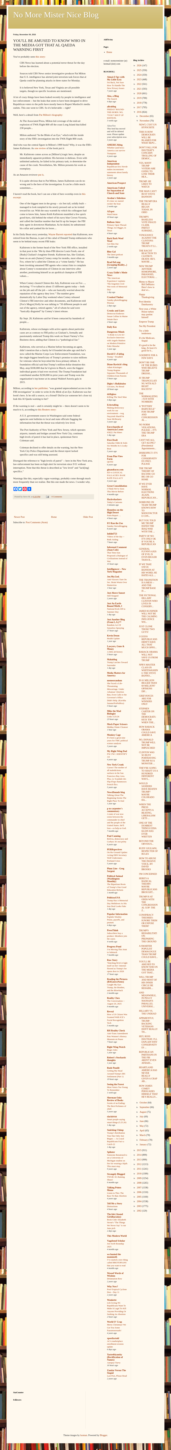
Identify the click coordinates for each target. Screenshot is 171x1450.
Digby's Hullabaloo (116, 383)
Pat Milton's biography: (51, 114)
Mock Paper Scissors (117, 724)
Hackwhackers (114, 499)
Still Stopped (112, 595)
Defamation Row (114, 1278)
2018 (139, 103)
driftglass (111, 394)
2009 (139, 1178)
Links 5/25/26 (113, 716)
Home (54, 517)
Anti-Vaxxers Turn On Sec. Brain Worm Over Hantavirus (117, 582)
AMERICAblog (114, 145)
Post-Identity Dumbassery (146, 303)
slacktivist (112, 1116)
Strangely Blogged (116, 1174)
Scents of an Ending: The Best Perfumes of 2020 (116, 1106)
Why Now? (112, 1286)
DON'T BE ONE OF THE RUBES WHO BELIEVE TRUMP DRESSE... (148, 368)
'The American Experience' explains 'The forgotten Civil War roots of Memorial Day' (117, 284)
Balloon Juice (113, 222)
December (145, 116)
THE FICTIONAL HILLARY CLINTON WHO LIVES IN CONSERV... (148, 601)
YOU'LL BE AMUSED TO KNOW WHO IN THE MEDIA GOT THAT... (148, 967)
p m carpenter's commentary (114, 809)
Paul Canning (114, 836)
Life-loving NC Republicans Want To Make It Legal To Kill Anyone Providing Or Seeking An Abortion (116, 1308)
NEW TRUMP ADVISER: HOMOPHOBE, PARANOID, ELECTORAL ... (148, 271)
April (142, 1130)
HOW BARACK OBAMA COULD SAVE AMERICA (147, 731)
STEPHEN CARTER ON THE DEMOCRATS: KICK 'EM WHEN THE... (147, 715)
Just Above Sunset (116, 593)
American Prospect (116, 183)
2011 (139, 1169)
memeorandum (114, 680)
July (142, 1116)
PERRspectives (114, 849)
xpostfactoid (113, 1338)
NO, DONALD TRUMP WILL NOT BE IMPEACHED (147, 743)
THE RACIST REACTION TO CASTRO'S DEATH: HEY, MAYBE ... (148, 256)
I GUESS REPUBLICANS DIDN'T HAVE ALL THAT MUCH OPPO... (148, 642)
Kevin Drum (113, 635)
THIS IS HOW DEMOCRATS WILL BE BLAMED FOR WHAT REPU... (147, 137)
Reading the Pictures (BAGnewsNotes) (117, 980)
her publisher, (41, 388)
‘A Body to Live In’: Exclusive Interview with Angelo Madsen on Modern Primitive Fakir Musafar (116, 340)
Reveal (110, 1011)
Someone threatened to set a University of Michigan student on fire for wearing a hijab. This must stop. (117, 1160)
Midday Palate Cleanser (117, 727)
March (143, 1135)
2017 (139, 107)
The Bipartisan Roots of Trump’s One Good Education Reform (116, 887)
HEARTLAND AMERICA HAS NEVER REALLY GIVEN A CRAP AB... (148, 1074)
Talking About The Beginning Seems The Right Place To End (116, 798)
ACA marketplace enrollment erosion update (115, 1344)
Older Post (88, 517)
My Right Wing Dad (117, 751)
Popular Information (117, 914)
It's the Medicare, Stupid (147, 339)
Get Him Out (112, 244)
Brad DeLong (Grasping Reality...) (117, 263)
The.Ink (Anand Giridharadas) (115, 1215)
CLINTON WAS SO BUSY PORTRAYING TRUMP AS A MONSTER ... (147, 758)
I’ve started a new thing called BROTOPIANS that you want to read (117, 1263)
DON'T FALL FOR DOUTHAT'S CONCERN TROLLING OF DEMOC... (148, 153)
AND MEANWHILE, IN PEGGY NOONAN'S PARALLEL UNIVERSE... (147, 999)
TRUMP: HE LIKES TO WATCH (145, 184)
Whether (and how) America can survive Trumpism (116, 150)
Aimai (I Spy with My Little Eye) (115, 78)
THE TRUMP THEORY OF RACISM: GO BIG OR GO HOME (147, 474)
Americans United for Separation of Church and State (116, 190)
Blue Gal (111, 251)
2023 (139, 79)
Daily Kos (112, 327)
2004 (139, 1201)
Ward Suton (112, 214)
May (142, 1126)
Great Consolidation (117, 486)
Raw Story (112, 960)
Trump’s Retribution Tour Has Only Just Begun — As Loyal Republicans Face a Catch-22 (116, 1138)
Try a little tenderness (145, 332)
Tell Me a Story (114, 1203)
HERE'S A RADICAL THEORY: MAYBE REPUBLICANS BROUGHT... (148, 885)
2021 (139, 89)
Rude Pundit (113, 1068)
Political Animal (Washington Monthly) (115, 879)
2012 (139, 1164)
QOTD (110, 462)
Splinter (111, 1152)
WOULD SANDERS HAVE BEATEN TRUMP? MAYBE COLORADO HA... (148, 791)
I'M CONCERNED (148, 874)
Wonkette (112, 1300)
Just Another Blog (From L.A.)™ (116, 620)
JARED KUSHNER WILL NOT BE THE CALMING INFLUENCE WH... (148, 616)
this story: (41, 56)
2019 (139, 98)
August (143, 1112)
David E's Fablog (115, 354)
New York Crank (115, 764)
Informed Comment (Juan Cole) (117, 548)
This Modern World (117, 1236)
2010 (139, 1173)
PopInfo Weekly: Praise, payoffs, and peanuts (115, 920)
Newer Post (19, 517)
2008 (139, 1183)
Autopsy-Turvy (114, 1362)
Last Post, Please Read (117, 1376)
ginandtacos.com (115, 469)
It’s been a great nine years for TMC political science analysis (117, 741)
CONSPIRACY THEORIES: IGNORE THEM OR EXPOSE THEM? (148, 920)
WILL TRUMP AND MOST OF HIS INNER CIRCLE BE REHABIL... (148, 982)
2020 (139, 93)
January (143, 1144)
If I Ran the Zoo (115, 523)
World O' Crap (114, 1322)
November (145, 120)
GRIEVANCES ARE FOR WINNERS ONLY (146, 700)
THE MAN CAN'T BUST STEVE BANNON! (148, 194)
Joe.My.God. (113, 576)
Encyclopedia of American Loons (115, 428)
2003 (139, 1206)
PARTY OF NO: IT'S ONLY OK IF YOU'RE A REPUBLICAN (147, 540)
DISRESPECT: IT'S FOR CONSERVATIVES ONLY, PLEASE (148, 458)
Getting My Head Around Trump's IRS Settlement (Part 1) (116, 1074)
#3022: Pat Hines (114, 432)
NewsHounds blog (116, 792)
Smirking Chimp (115, 1130)
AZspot (110, 211)
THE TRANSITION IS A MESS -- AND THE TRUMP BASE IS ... (148, 585)
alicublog (111, 106)
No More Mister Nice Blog (56, 14)
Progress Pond (114, 946)
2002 (139, 1211)
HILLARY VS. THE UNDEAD (147, 1012)
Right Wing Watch (116, 1047)
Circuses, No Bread (115, 386)
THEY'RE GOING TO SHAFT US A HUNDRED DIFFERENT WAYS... (148, 773)
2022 (139, 84)
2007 (139, 1187)
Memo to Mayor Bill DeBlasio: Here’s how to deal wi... (147, 286)
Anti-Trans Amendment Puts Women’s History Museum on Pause (117, 1036)
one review (40, 148)
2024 (139, 75)
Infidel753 (112, 534)
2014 (139, 1155)
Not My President (147, 326)
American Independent (113, 162)
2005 (139, 1197)
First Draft (112, 440)
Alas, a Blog (113, 96)
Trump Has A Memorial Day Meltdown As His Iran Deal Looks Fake (117, 903)
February (144, 1140)
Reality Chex (113, 998)
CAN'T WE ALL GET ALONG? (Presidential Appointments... (147, 444)
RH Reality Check (116, 1030)
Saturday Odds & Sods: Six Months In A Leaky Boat (117, 446)
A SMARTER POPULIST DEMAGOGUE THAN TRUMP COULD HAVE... (148, 951)
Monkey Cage (114, 735)
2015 (139, 1150)
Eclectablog (112, 405)
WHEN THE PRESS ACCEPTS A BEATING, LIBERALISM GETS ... (147, 811)
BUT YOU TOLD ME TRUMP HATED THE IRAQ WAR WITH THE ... (147, 526)
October (144, 1102)
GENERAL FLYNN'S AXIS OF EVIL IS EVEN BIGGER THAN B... (148, 554)
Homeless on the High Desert (115, 511)
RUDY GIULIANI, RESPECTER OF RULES (148, 851)
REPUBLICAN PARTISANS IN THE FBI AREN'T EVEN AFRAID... (148, 1057)
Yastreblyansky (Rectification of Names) (115, 1357)
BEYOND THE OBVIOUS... (146, 842)
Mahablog (112, 659)
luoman (83, 1435)
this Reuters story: (47, 409)
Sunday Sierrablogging (117, 526)
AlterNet (111, 126)
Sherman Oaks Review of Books (115, 1099)
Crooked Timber (115, 297)
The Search (112, 99)
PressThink (112, 930)
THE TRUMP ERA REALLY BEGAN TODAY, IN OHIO (148, 207)
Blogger (103, 1435)
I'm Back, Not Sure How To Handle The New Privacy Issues (116, 85)
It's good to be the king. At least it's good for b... (148, 348)
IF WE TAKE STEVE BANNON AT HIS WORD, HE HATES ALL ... (148, 570)
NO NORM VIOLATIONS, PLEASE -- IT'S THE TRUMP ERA (147, 430)
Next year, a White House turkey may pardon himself (147, 313)
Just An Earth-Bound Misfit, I (114, 604)
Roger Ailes (112, 1050)
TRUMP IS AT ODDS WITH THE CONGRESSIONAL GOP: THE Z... (148, 903)
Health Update (113, 638)
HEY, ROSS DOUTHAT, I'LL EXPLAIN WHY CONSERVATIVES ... (148, 1042)
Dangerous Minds (115, 332)
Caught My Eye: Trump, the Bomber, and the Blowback (116, 987)
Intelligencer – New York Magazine (116, 570)
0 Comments (57, 497)
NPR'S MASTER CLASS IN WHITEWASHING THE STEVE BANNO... (148, 670)
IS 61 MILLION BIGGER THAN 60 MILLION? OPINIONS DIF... (148, 686)
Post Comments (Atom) (37, 522)
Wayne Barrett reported (60, 234)
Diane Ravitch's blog (117, 364)
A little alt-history (115, 652)
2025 (139, 70)
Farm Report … (114, 515)
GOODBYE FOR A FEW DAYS (148, 356)
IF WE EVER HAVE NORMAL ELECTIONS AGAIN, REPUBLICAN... (148, 491)
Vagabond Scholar (116, 1241)
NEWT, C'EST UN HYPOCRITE (148, 126)
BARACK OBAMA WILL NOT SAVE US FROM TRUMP (148, 656)
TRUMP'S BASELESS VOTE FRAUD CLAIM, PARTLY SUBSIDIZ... (147, 224)
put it (40, 174)
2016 (139, 112)
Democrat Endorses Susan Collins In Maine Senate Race (117, 316)
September (145, 1107)
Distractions (112, 1206)
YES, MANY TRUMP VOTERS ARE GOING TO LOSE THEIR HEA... (147, 170)
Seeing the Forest (115, 1084)
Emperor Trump (146, 322)
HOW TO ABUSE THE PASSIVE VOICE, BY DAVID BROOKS (147, 864)
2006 (139, 1192)
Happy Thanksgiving (146, 295)
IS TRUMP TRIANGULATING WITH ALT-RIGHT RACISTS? (148, 383)
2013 (139, 1159)
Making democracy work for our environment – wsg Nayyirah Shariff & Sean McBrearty (115, 413)
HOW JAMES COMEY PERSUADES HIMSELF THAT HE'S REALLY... (148, 1091)
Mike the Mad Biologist (114, 712)
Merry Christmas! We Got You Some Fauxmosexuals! (116, 1327)
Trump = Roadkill (115, 357)
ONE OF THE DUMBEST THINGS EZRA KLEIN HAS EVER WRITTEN (147, 830)
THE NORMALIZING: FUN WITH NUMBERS (148, 397)
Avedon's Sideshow (116, 198)
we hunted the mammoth (114, 1255)
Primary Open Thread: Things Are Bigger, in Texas (117, 228)
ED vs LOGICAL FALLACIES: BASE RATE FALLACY (116, 475)
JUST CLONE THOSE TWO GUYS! (147, 629)
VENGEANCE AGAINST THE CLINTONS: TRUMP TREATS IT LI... (148, 240)
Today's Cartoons (114, 502)
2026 (139, 65)
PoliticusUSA (113, 897)
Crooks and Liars (115, 310)
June (142, 1121)
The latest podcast (115, 254)
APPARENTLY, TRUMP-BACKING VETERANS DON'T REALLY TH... (148, 1025)
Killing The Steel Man (117, 397)
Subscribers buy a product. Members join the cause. (117, 936)
